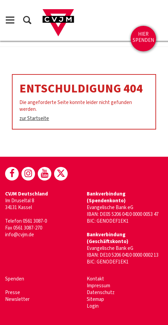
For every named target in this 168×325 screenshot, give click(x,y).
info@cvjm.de (19, 234)
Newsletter (17, 299)
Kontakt (95, 279)
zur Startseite (34, 118)
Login (93, 306)
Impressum (98, 285)
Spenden (14, 279)
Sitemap (95, 299)
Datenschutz (101, 292)
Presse (12, 292)
